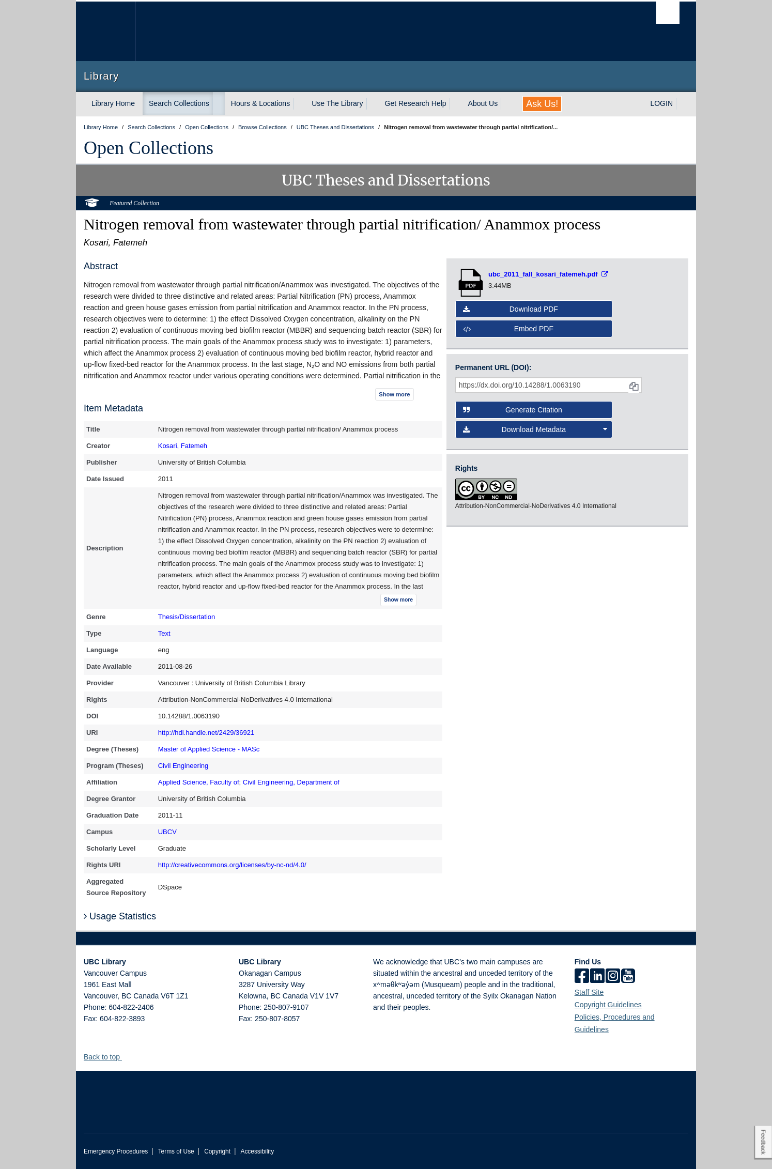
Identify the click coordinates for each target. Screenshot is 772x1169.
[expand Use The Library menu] (372, 104)
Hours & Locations (260, 103)
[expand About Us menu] (507, 104)
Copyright (217, 1151)
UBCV (167, 832)
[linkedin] (597, 976)
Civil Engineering (183, 766)
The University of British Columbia (105, 31)
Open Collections (148, 147)
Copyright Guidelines (608, 1005)
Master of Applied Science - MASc (209, 749)
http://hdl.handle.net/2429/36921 (206, 732)
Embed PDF (508, 329)
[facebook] (582, 976)
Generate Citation (512, 410)
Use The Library (337, 103)
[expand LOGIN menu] (682, 104)
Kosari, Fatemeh (182, 446)
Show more (394, 394)
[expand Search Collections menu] (218, 104)
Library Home (113, 103)
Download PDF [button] (510, 309)
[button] (126, 1056)
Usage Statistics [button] (120, 916)
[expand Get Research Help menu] (456, 104)
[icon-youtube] (628, 976)
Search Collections (179, 103)
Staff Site (589, 992)
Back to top (107, 1057)
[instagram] (613, 976)
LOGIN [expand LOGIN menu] (661, 103)
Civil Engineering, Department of (291, 782)
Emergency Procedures (116, 1151)
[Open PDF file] (548, 274)
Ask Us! (542, 104)
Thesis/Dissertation (186, 617)
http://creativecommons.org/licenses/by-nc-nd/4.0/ (232, 865)
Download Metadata (535, 429)
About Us (483, 103)
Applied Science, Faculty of (198, 782)
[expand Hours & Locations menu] (299, 104)
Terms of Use (176, 1151)
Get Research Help (415, 103)
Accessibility (257, 1151)
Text (164, 633)
